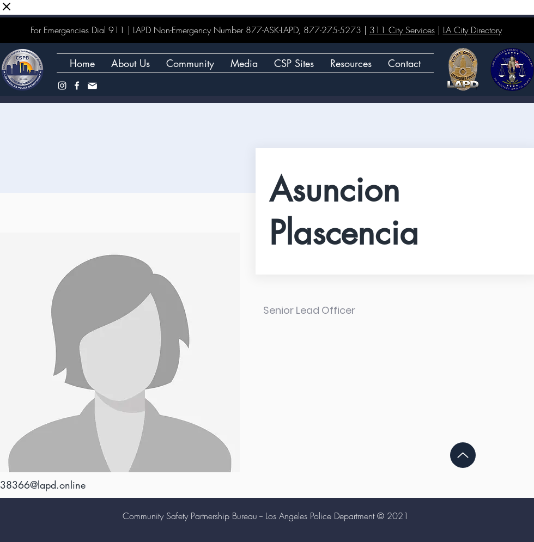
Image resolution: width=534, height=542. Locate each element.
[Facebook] (76, 85)
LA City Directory (472, 30)
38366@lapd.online (43, 484)
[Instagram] (62, 85)
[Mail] (92, 85)
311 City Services (402, 30)
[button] (294, 63)
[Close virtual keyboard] (6, 7)
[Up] (463, 455)
